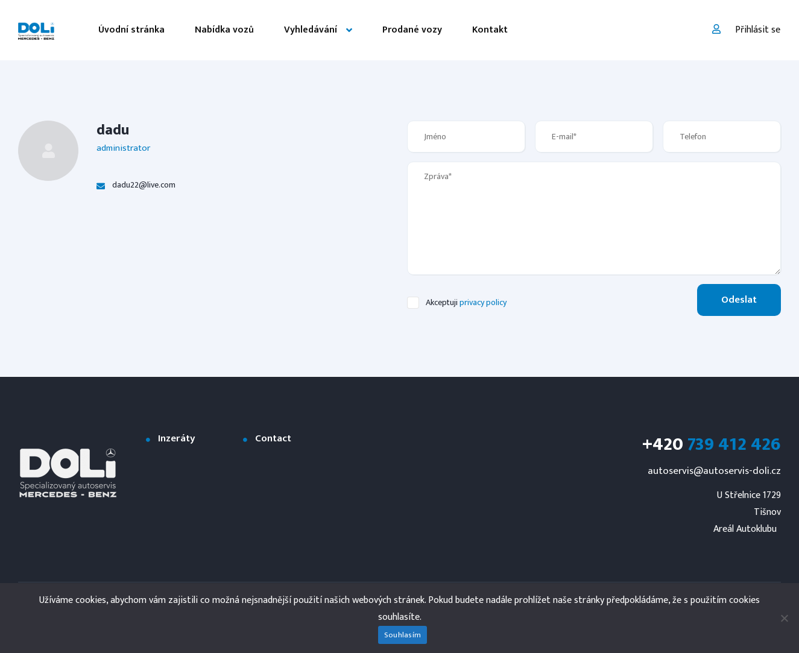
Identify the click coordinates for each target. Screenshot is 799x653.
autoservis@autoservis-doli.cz (714, 470)
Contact (273, 439)
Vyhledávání (310, 30)
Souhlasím (402, 635)
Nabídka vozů (224, 30)
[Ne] (784, 618)
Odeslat (739, 299)
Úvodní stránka (131, 30)
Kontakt (490, 30)
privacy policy (483, 302)
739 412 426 (711, 444)
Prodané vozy (412, 30)
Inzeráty (176, 439)
